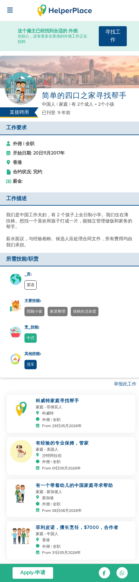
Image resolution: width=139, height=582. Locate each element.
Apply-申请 (32, 573)
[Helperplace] (7, 7)
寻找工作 (113, 36)
